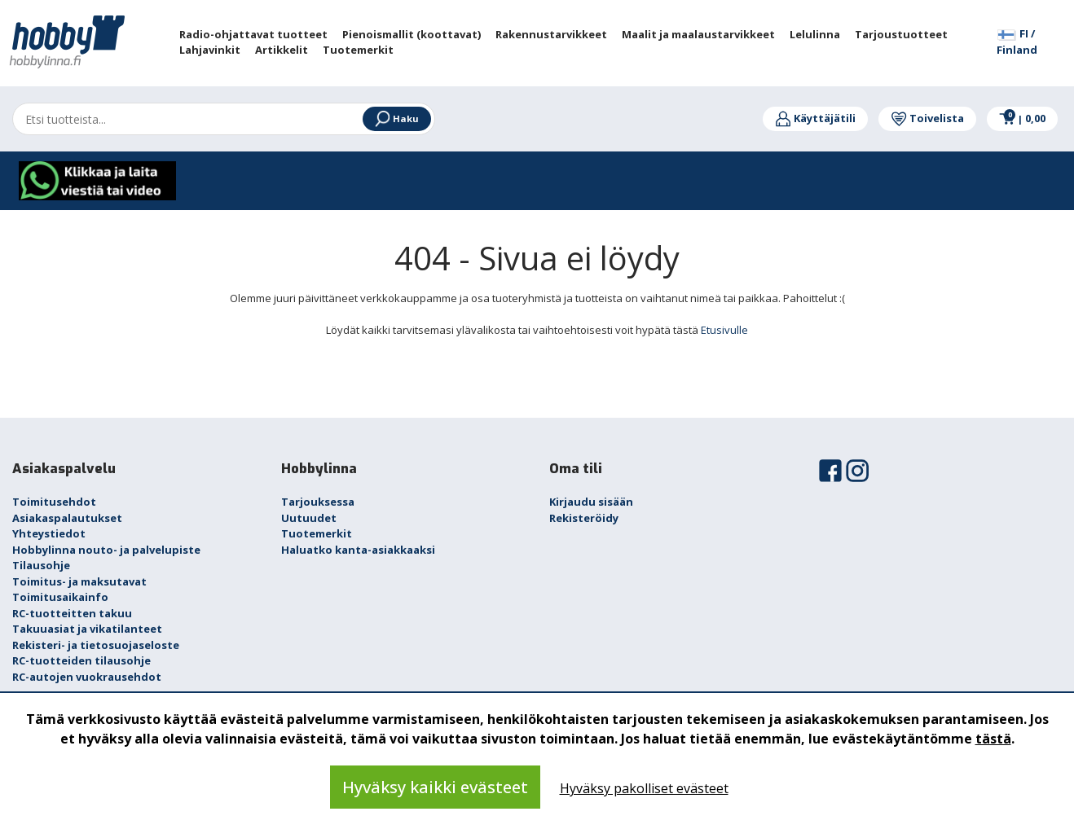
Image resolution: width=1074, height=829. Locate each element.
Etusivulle (724, 329)
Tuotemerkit (316, 533)
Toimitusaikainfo (60, 597)
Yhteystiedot (49, 533)
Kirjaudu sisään (591, 501)
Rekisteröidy (583, 518)
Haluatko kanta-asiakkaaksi (358, 549)
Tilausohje (41, 565)
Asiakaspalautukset (67, 518)
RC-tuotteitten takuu (72, 613)
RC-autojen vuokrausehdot (86, 676)
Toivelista (927, 118)
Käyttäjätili (815, 118)
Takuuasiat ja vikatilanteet (87, 628)
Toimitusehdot (54, 501)
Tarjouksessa (317, 501)
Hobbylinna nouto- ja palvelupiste (106, 549)
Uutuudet (309, 518)
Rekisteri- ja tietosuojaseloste (95, 645)
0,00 (1022, 118)
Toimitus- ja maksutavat (79, 581)
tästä (993, 739)
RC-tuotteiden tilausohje (81, 660)
